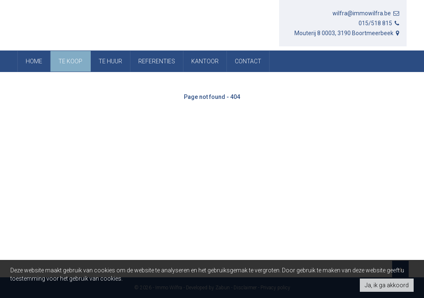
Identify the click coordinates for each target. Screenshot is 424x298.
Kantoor (205, 61)
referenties (156, 61)
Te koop (70, 61)
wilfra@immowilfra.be (366, 13)
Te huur (110, 61)
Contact (248, 61)
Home (34, 61)
